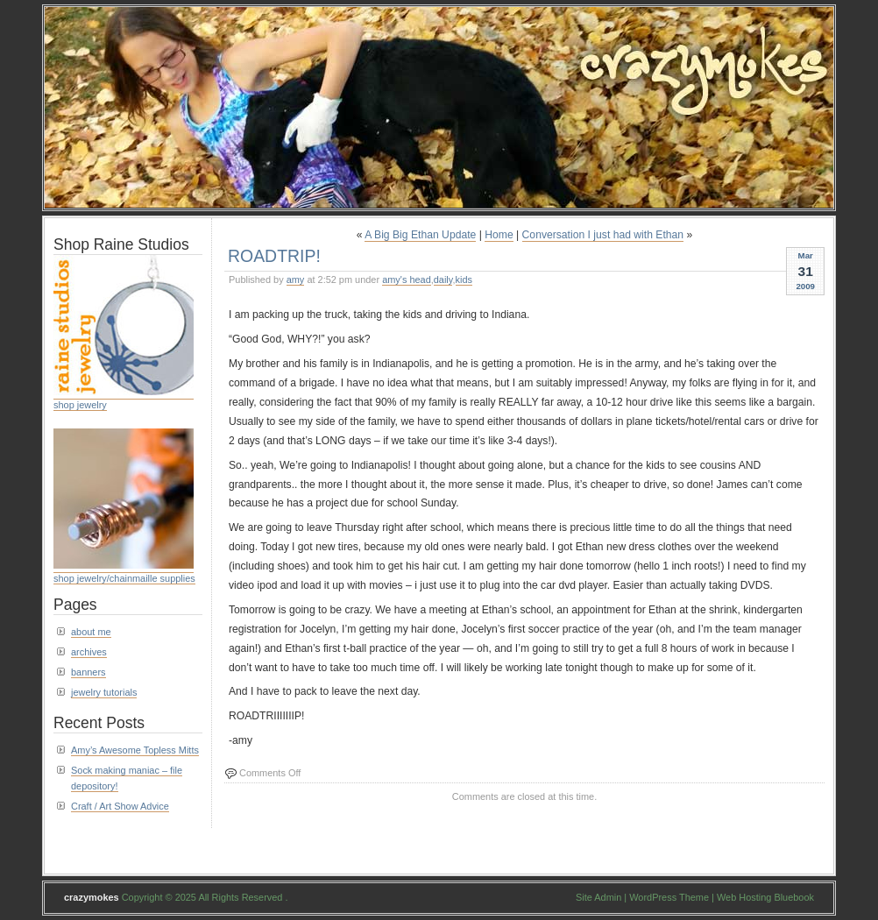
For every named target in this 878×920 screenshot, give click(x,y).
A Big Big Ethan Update (420, 235)
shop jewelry (80, 405)
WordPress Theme (669, 897)
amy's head (406, 279)
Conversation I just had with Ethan (602, 235)
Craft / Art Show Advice (120, 806)
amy (296, 279)
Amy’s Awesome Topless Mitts (135, 750)
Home (499, 235)
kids (464, 279)
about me (91, 631)
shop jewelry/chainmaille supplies (124, 578)
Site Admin (598, 897)
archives (89, 652)
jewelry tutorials (104, 692)
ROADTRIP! (274, 255)
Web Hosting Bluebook (765, 897)
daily (443, 279)
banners (88, 672)
